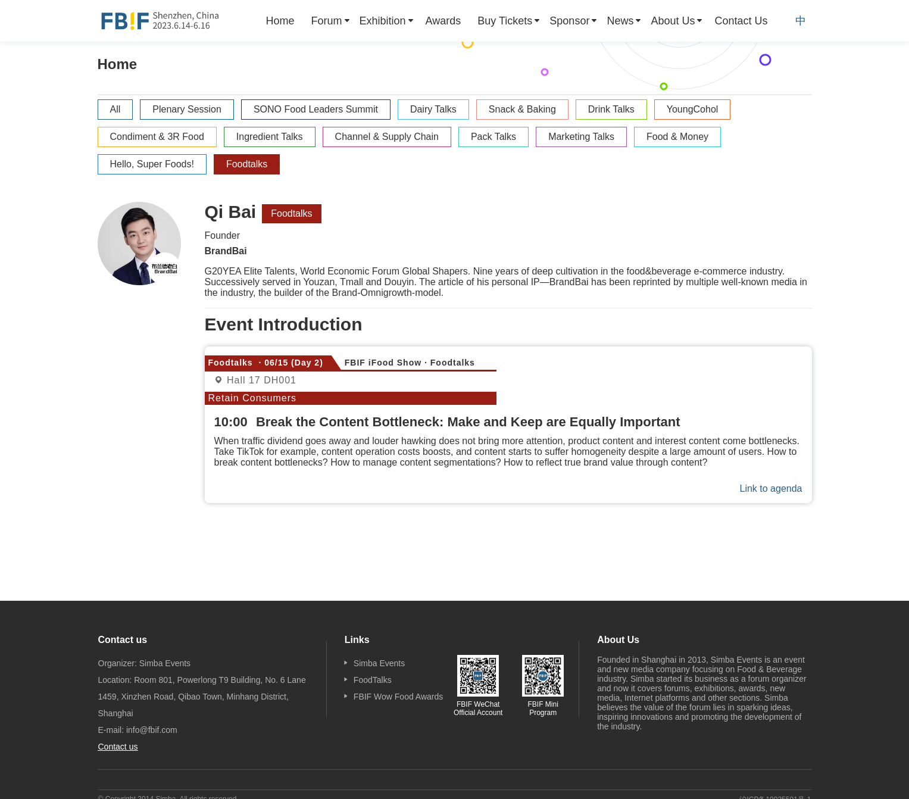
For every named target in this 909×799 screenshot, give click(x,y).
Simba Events (379, 663)
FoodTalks (373, 680)
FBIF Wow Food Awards (398, 696)
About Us (673, 21)
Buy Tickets (504, 21)
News (620, 21)
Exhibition (383, 21)
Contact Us (740, 21)
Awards (443, 21)
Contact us (118, 746)
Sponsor (569, 21)
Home (280, 21)
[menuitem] (280, 20)
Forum (326, 21)
